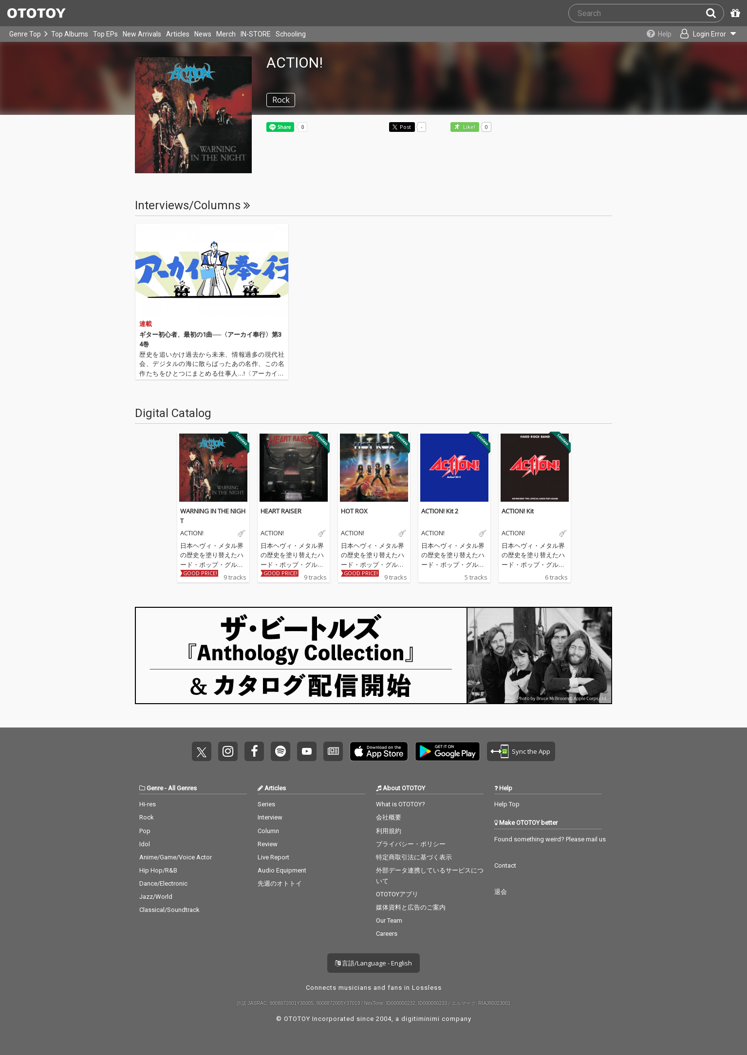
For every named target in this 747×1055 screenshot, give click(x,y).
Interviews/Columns (192, 205)
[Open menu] (706, 34)
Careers (386, 933)
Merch (226, 34)
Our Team (389, 920)
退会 (500, 891)
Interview (270, 817)
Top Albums (69, 34)
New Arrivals (142, 34)
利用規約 (388, 831)
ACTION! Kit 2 (439, 511)
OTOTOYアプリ (397, 894)
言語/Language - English (373, 963)
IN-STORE (256, 34)
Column (268, 831)
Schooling (291, 34)
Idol (144, 844)
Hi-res (147, 804)
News (202, 34)
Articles (177, 34)
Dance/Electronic (163, 883)
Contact (505, 865)
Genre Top (25, 34)
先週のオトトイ (280, 883)
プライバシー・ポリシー (411, 844)
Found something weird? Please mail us (550, 839)
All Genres (182, 788)
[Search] (715, 13)
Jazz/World (155, 896)
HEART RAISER (281, 511)
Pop (144, 831)
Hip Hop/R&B (158, 870)
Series (266, 804)
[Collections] (655, 34)
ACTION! (192, 533)
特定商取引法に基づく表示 (414, 857)
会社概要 (388, 817)
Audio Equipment (282, 870)
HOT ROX (354, 511)
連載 (145, 323)
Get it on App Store (379, 751)
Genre (155, 788)
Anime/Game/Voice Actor (175, 857)
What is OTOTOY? (400, 804)
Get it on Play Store (447, 751)
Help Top (507, 804)
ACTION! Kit (518, 511)
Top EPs (105, 34)
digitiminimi (420, 1018)
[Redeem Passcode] (734, 13)
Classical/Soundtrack (169, 909)
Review (268, 844)
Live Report (273, 857)
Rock (146, 817)
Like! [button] (468, 127)
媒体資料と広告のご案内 (411, 907)
